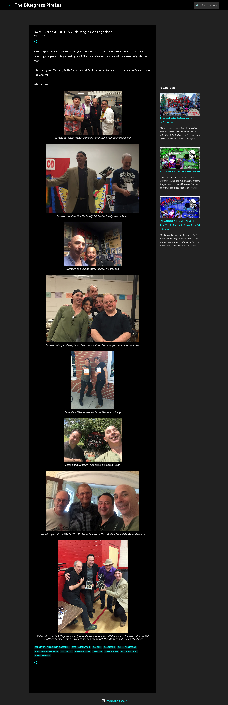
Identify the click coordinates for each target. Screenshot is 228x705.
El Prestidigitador (127, 647)
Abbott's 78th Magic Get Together (51, 647)
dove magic (109, 647)
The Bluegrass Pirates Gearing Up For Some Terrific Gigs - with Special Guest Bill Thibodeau (180, 225)
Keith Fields (66, 651)
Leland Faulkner (82, 651)
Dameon (97, 647)
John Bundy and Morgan (46, 651)
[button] (35, 41)
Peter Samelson (128, 651)
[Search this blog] (204, 5)
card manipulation (81, 647)
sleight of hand (42, 655)
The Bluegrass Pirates (38, 5)
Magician (98, 651)
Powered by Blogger (114, 701)
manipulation (111, 651)
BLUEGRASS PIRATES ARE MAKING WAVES (180, 171)
